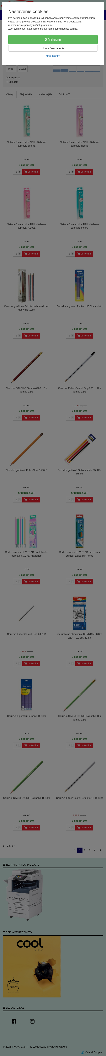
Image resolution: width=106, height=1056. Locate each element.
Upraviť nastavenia (53, 48)
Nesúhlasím (53, 55)
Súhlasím (53, 39)
